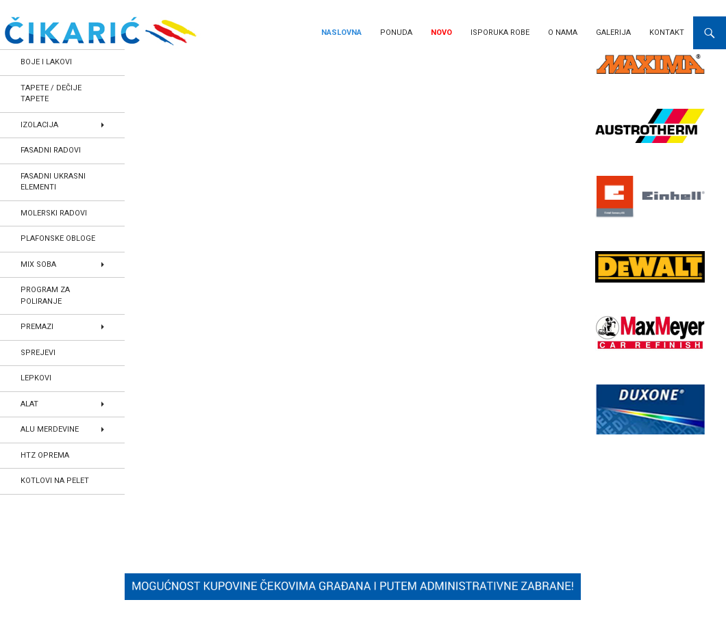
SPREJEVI (38, 352)
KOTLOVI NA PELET (55, 480)
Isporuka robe (500, 32)
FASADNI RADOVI (51, 150)
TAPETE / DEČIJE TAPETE (51, 93)
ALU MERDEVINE (50, 429)
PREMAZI (37, 326)
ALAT (29, 404)
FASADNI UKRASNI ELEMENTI (53, 182)
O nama (562, 32)
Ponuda (396, 32)
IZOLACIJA (39, 124)
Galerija (613, 32)
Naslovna (341, 32)
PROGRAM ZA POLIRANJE (45, 295)
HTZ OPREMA (45, 455)
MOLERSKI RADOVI (54, 213)
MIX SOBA (38, 264)
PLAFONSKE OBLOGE (58, 238)
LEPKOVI (36, 378)
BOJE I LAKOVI (46, 61)
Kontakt (666, 32)
